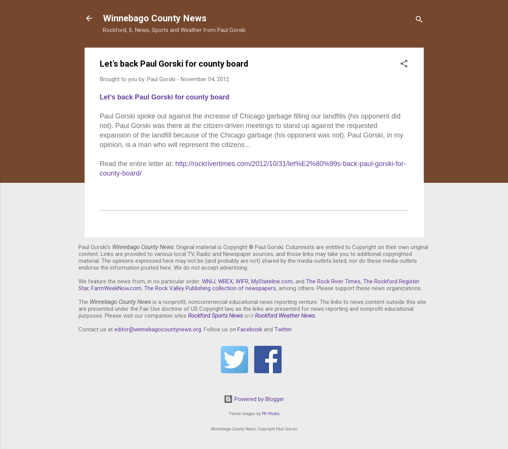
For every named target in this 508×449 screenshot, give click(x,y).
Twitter (283, 329)
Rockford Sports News (215, 315)
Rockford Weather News (285, 315)
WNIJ (208, 281)
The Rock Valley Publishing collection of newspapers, (210, 288)
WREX (225, 281)
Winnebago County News (155, 18)
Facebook (249, 329)
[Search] (419, 20)
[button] (404, 65)
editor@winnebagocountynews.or (156, 329)
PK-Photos (271, 413)
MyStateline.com (272, 281)
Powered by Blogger (254, 399)
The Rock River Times (333, 281)
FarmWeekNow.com (116, 288)
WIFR (242, 281)
